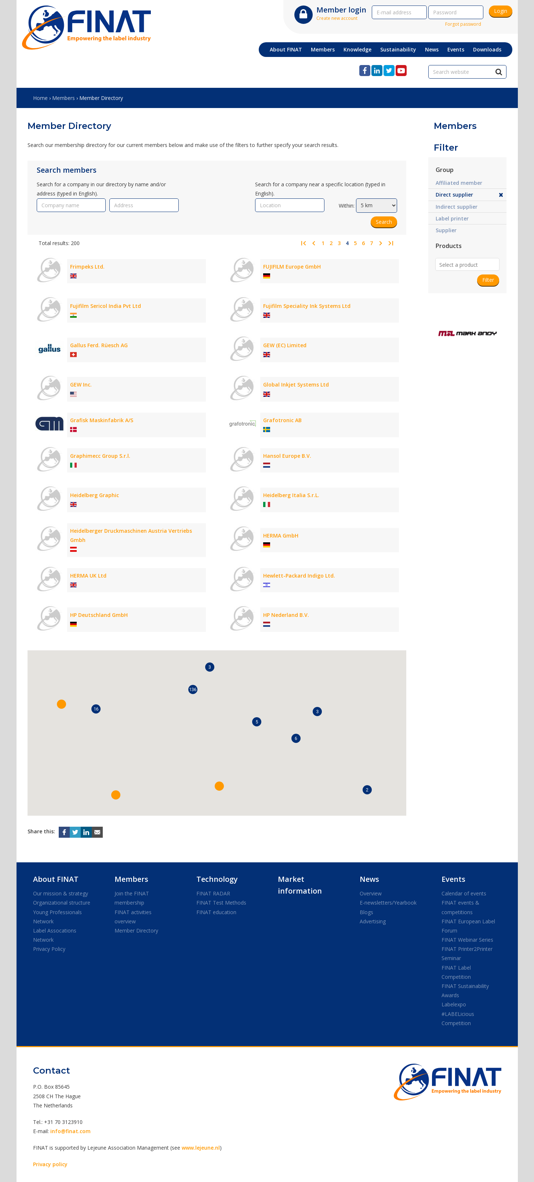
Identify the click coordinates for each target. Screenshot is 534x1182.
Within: (347, 205)
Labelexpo (454, 1004)
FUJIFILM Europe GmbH (292, 266)
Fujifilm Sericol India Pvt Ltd (105, 305)
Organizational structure (61, 902)
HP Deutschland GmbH (99, 614)
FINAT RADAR (213, 893)
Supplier (446, 230)
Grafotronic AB (282, 420)
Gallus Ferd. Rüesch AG (99, 345)
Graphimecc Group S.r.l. (100, 455)
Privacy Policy (49, 948)
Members (63, 97)
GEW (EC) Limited (284, 345)
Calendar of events (464, 893)
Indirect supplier (456, 206)
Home (40, 97)
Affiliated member (459, 182)
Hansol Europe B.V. (287, 455)
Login (500, 10)
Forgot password (463, 24)
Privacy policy (50, 1164)
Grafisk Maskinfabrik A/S (101, 420)
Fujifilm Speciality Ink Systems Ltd (306, 305)
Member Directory (136, 930)
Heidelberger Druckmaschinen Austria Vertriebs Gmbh (131, 535)
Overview (371, 893)
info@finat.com (70, 1131)
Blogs (366, 912)
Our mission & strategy (60, 893)
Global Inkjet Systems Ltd (296, 384)
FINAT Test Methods (221, 902)
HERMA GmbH (280, 535)
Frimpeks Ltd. (87, 266)
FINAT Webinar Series (467, 939)
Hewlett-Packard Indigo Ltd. (299, 575)
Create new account (336, 18)
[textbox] (478, 264)
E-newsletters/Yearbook (388, 902)
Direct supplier (454, 194)
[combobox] (467, 263)
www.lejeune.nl (201, 1147)
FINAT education (216, 912)
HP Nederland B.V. (286, 614)
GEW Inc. (81, 384)
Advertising (373, 921)
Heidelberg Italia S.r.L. (291, 495)
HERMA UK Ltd (88, 575)
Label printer (452, 218)
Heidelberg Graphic (94, 495)
